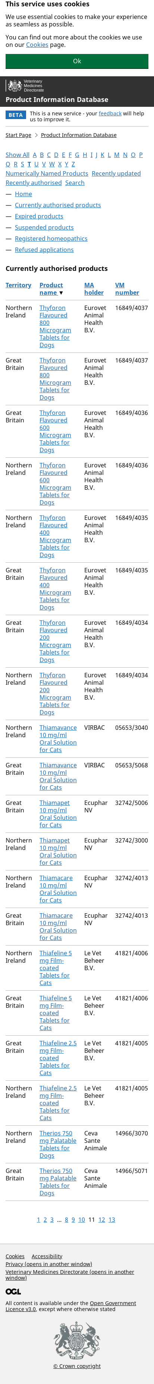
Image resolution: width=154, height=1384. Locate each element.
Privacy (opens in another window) (49, 1264)
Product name (51, 289)
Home (23, 194)
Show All (17, 155)
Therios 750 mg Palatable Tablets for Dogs (58, 1144)
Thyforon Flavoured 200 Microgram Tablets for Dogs (55, 641)
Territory (18, 285)
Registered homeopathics (51, 238)
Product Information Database (57, 99)
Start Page (18, 134)
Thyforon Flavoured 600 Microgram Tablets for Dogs (55, 431)
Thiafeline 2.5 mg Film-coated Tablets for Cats (58, 1058)
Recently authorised (34, 183)
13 (112, 1219)
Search (75, 183)
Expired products (39, 216)
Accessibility (47, 1256)
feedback (110, 113)
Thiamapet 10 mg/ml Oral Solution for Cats (58, 814)
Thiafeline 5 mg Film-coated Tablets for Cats (56, 968)
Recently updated (116, 173)
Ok (77, 61)
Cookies (37, 45)
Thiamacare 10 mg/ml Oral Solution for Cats (58, 889)
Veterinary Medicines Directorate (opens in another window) (70, 1274)
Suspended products (44, 227)
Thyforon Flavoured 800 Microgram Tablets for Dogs (55, 326)
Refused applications (44, 249)
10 (81, 1219)
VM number (127, 289)
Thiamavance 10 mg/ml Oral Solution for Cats (58, 738)
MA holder (94, 289)
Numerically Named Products (47, 173)
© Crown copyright (77, 1365)
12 (101, 1219)
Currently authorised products (58, 205)
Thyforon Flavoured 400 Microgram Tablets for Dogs (55, 536)
